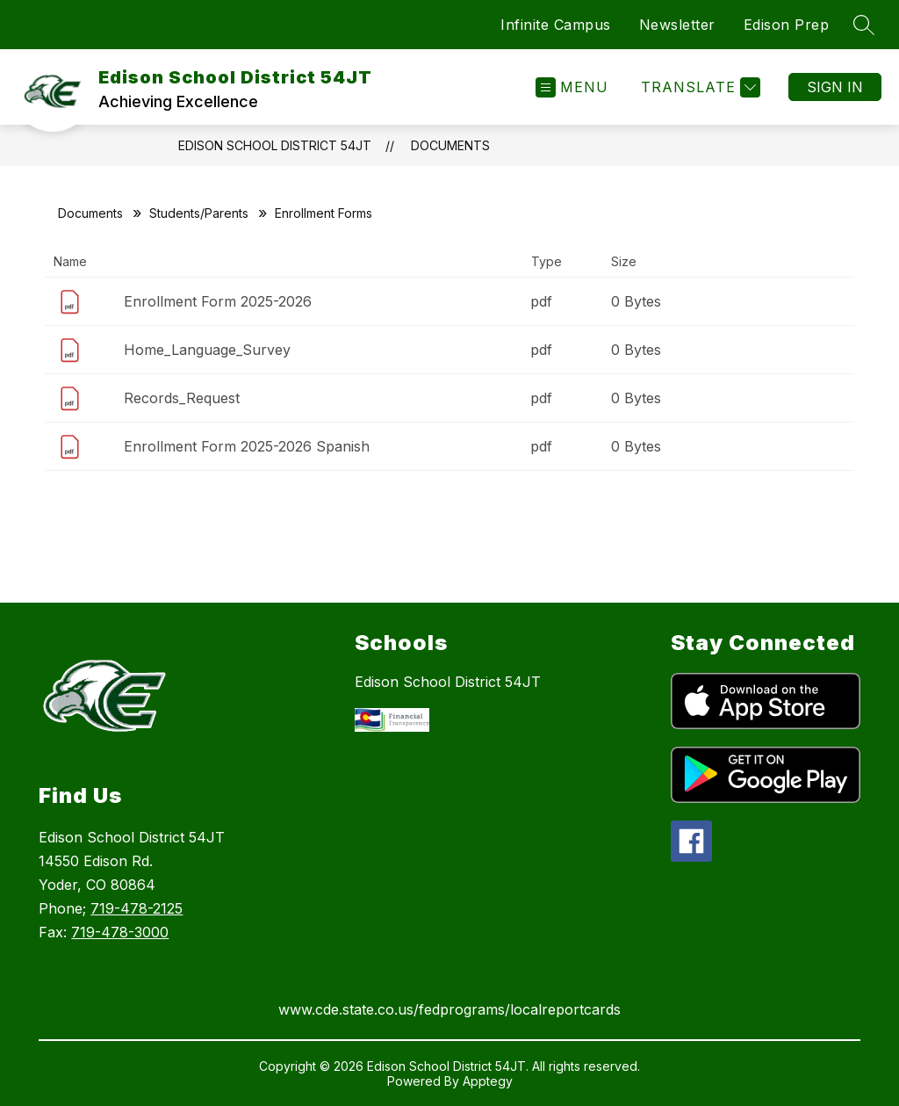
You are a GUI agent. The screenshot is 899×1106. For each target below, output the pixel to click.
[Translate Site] (698, 87)
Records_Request (182, 398)
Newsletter (677, 24)
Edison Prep (787, 24)
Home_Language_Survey (207, 349)
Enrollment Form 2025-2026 (218, 301)
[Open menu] (572, 87)
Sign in (835, 87)
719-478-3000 (120, 932)
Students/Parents (198, 213)
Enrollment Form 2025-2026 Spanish (247, 446)
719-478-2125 (136, 908)
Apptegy (488, 1080)
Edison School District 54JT (274, 145)
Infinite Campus (555, 24)
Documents (450, 145)
